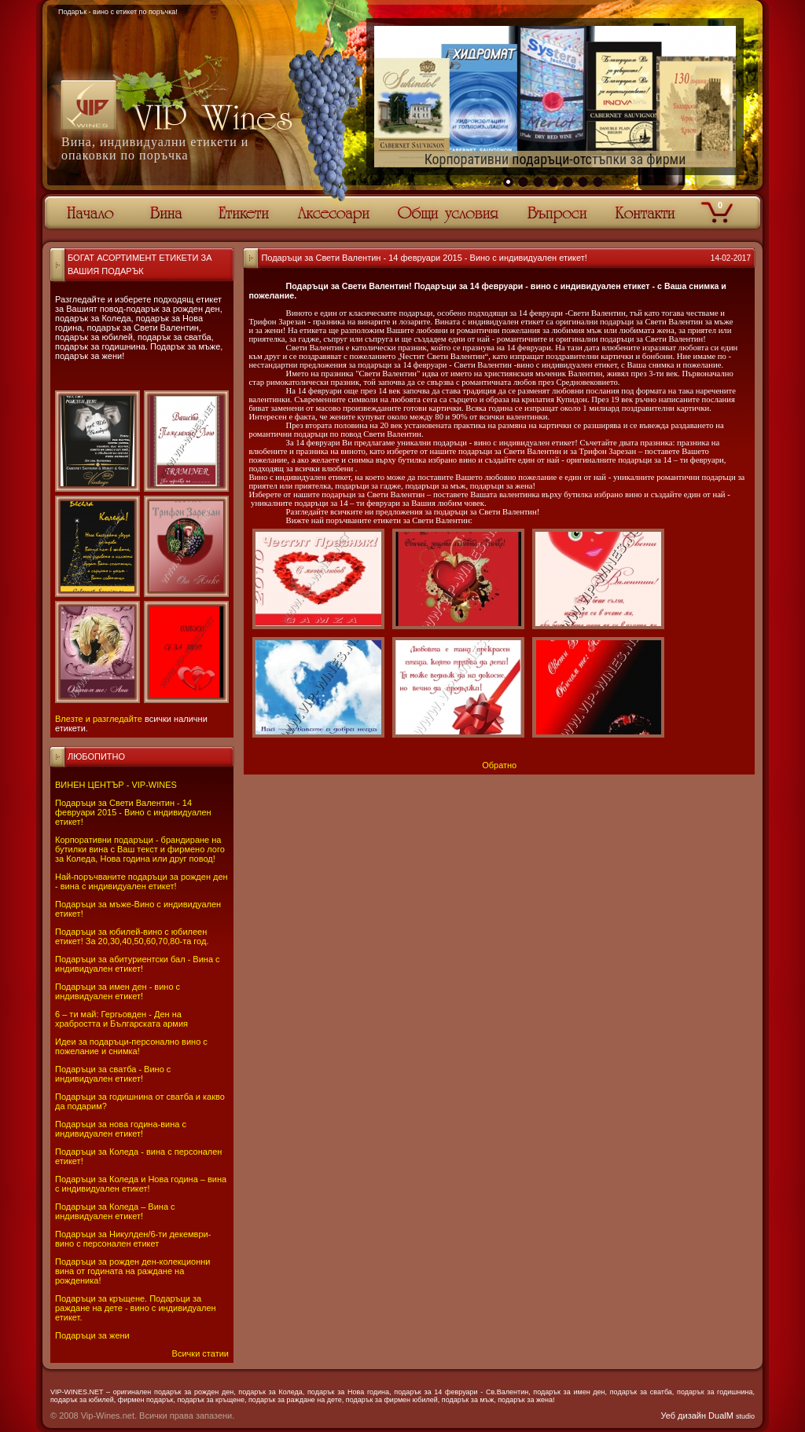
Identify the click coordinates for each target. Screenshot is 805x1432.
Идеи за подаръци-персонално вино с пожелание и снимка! (131, 1046)
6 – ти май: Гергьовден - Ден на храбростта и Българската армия (121, 1018)
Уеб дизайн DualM (708, 1415)
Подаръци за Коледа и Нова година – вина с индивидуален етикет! (140, 1183)
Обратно (499, 765)
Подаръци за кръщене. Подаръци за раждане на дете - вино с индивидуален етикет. (135, 1308)
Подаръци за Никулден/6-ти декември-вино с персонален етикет (133, 1238)
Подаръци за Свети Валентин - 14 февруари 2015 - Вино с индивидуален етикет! (133, 812)
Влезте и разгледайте (98, 718)
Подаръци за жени (92, 1335)
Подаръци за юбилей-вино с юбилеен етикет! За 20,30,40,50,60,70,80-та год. (131, 936)
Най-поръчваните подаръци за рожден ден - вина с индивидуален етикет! (141, 881)
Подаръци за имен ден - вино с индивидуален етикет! (117, 991)
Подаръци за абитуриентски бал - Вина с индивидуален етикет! (137, 963)
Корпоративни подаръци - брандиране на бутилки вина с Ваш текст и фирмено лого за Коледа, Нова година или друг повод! (140, 849)
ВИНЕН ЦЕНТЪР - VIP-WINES (116, 784)
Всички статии (200, 1353)
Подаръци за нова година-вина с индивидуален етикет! (120, 1128)
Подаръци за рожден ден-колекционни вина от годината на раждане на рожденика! (132, 1271)
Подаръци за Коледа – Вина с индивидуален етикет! (115, 1211)
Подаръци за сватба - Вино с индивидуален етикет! (113, 1073)
